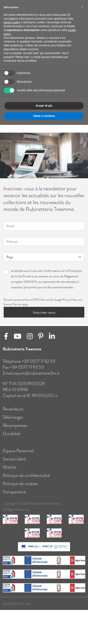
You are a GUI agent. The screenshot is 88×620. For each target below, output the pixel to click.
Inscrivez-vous (44, 312)
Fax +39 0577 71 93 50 (23, 371)
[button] (82, 7)
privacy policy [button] (12, 22)
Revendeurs (13, 413)
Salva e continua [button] (44, 116)
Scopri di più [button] (44, 105)
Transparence (14, 496)
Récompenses (15, 429)
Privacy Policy (70, 300)
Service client (14, 463)
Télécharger (13, 421)
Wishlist (10, 471)
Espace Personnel (18, 455)
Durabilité (11, 437)
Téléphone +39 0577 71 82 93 (29, 365)
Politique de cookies (20, 487)
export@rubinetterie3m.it (37, 377)
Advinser (25, 607)
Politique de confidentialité (26, 479)
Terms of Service (12, 304)
